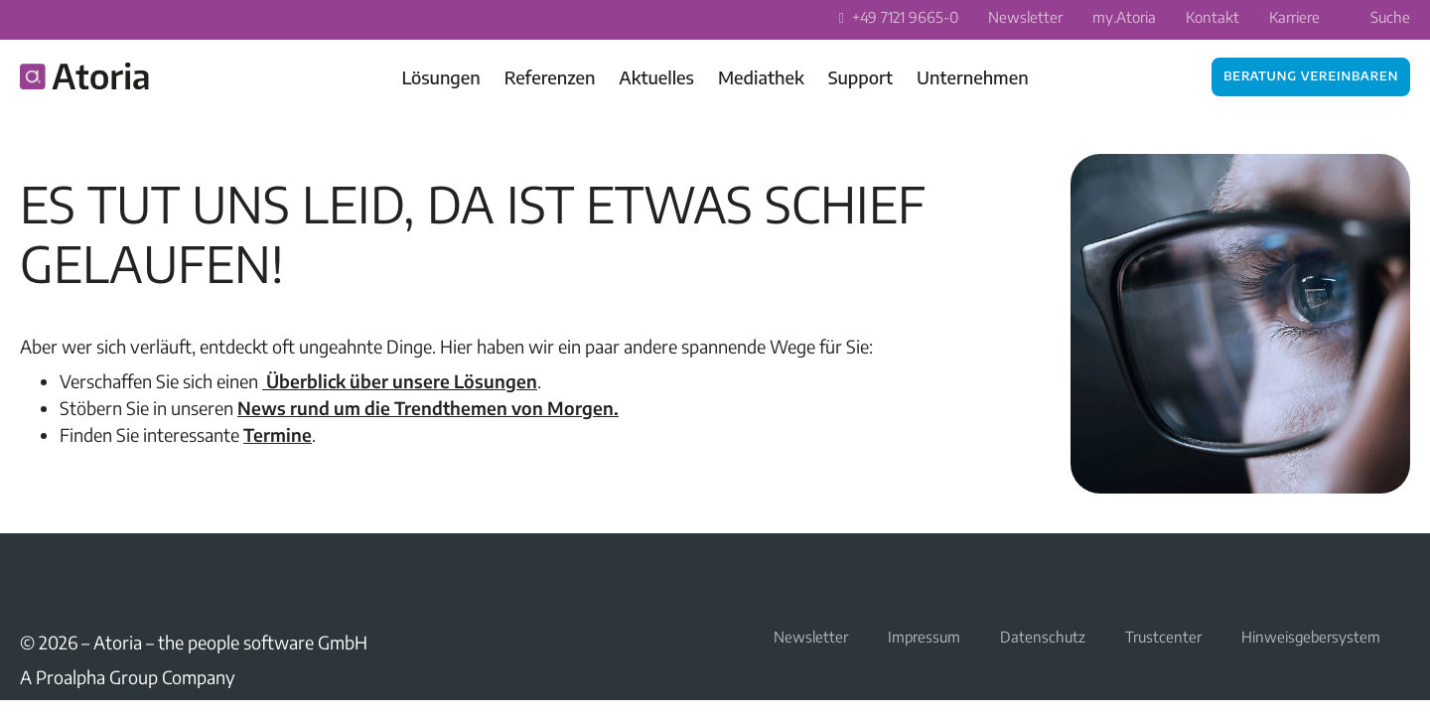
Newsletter (1025, 17)
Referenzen (550, 77)
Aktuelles (656, 77)
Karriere (1294, 17)
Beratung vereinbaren (1310, 74)
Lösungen (440, 77)
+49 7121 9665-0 (898, 17)
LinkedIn (32, 579)
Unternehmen (973, 77)
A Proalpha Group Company (127, 676)
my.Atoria (1124, 17)
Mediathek (761, 77)
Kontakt (1212, 17)
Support (860, 77)
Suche (1377, 17)
